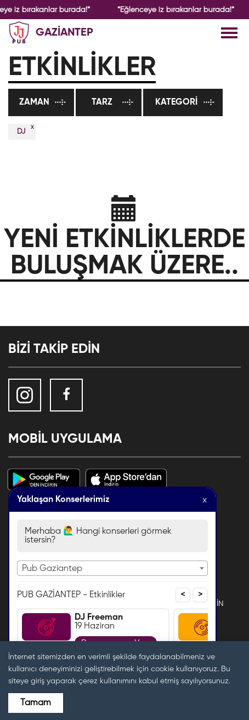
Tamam (35, 703)
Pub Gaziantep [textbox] (52, 568)
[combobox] (112, 568)
